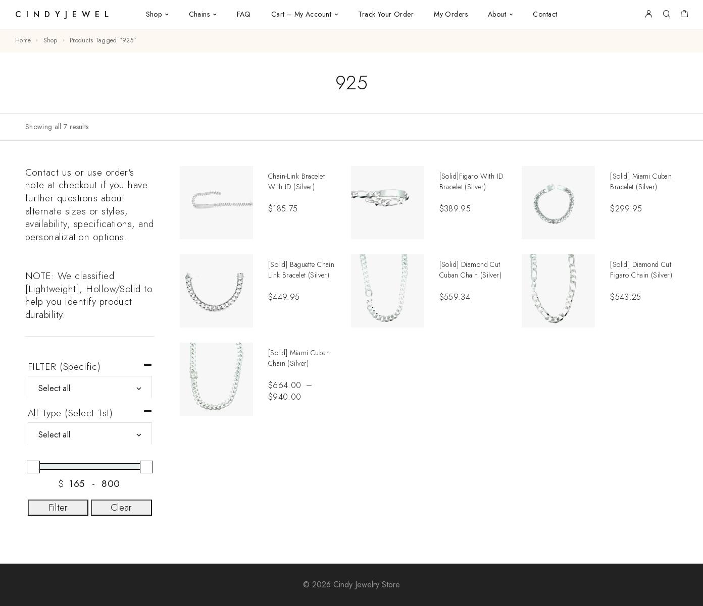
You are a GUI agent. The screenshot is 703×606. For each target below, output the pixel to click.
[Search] (666, 14)
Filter (58, 507)
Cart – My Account (301, 14)
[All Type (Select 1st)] (90, 435)
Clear (121, 507)
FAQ (244, 14)
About (497, 14)
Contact (545, 14)
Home (23, 40)
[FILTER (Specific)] (90, 388)
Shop (154, 14)
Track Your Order (386, 14)
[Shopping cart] (684, 15)
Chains (199, 14)
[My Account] (648, 14)
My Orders (451, 14)
